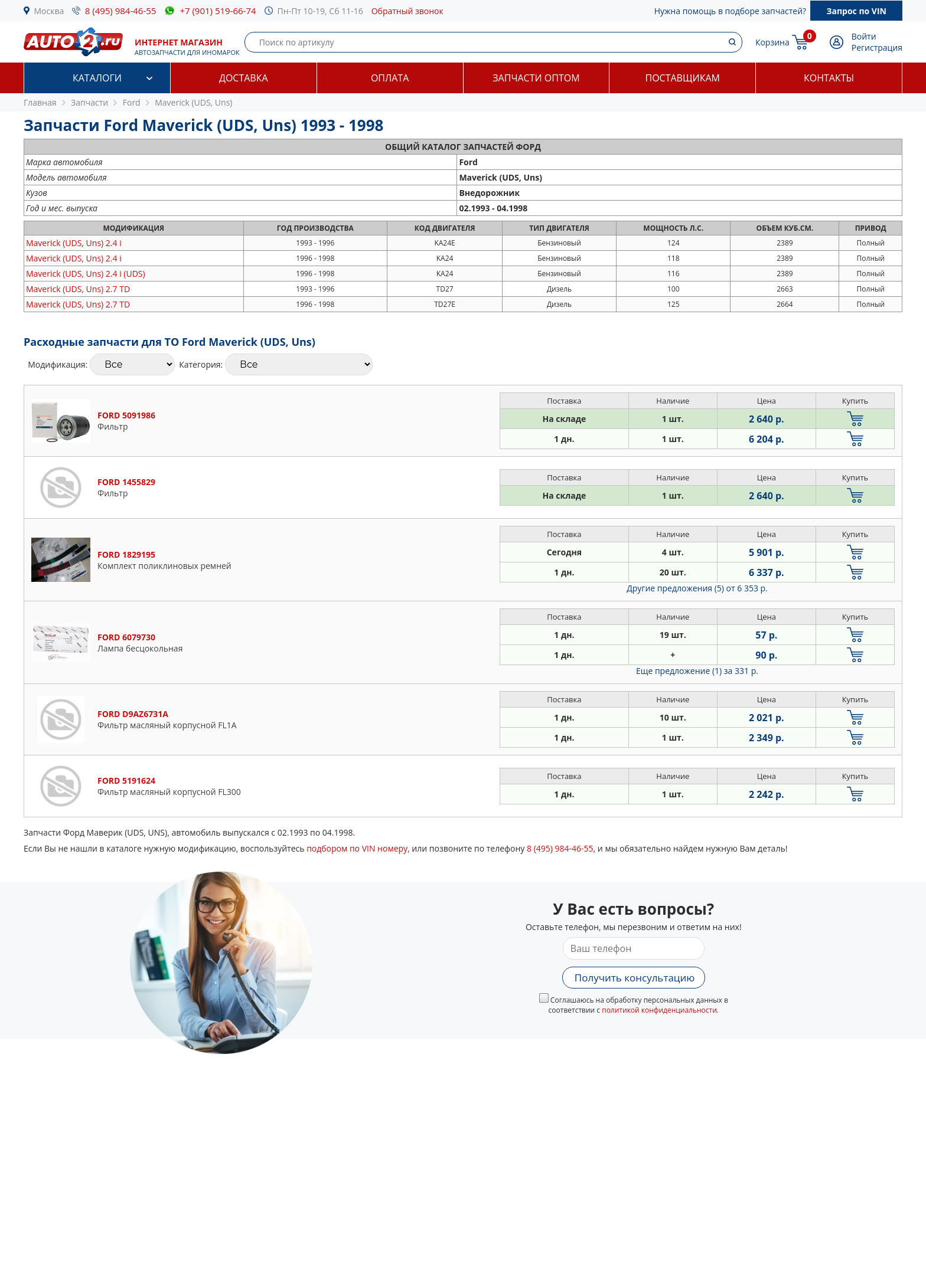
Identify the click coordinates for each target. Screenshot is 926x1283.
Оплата (390, 77)
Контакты (829, 77)
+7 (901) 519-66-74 (218, 11)
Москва (49, 11)
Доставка (243, 77)
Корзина (772, 42)
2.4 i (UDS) (85, 273)
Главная (40, 102)
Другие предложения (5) (697, 588)
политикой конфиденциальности (659, 1010)
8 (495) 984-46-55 (120, 11)
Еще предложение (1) (697, 670)
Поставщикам (682, 77)
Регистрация (877, 47)
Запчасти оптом (536, 77)
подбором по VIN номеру (357, 848)
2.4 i (74, 242)
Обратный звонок (407, 11)
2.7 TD (78, 288)
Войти (864, 36)
